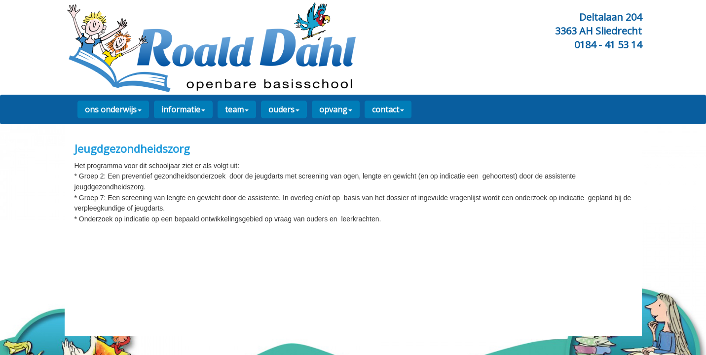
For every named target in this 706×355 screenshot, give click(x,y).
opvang (335, 109)
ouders (283, 109)
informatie (183, 109)
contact (388, 109)
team (237, 109)
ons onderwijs (113, 109)
